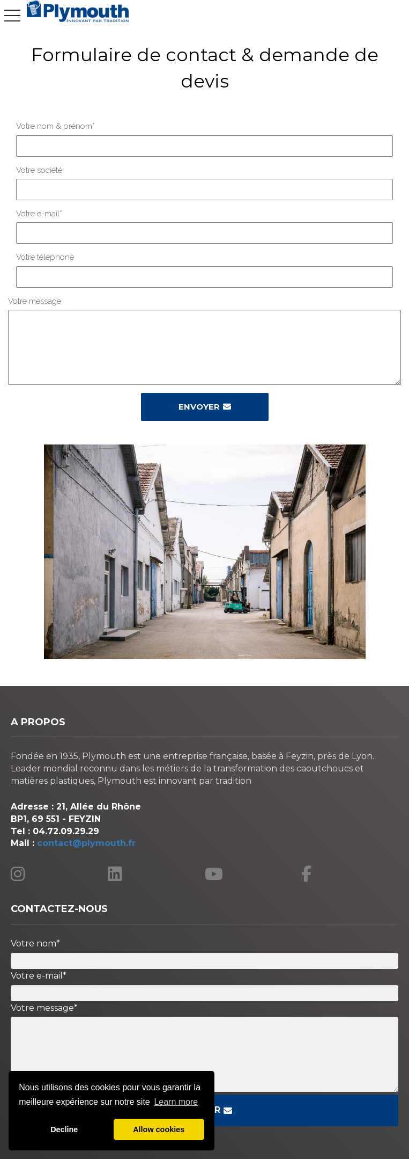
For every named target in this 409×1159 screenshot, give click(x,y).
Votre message (34, 301)
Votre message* (44, 1008)
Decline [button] (64, 1129)
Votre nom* (35, 943)
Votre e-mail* (39, 213)
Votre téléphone (45, 257)
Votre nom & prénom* (55, 126)
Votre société (39, 170)
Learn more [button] (176, 1101)
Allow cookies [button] (158, 1129)
